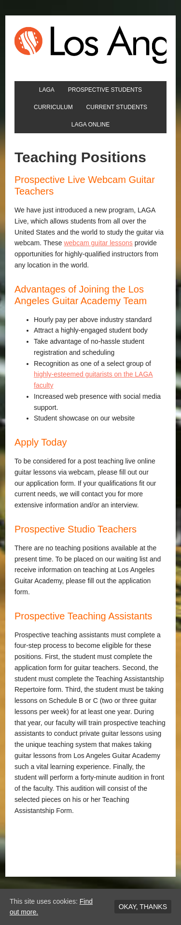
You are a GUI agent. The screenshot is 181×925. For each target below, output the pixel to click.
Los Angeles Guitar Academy (90, 44)
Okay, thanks (143, 907)
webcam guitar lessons (98, 243)
